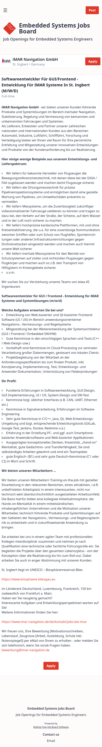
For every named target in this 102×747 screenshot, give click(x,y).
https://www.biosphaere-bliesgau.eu (28, 579)
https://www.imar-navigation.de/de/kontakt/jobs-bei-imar (44, 622)
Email (51, 741)
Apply (92, 61)
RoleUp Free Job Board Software (51, 727)
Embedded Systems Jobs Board (51, 708)
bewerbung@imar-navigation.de (26, 650)
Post (92, 10)
